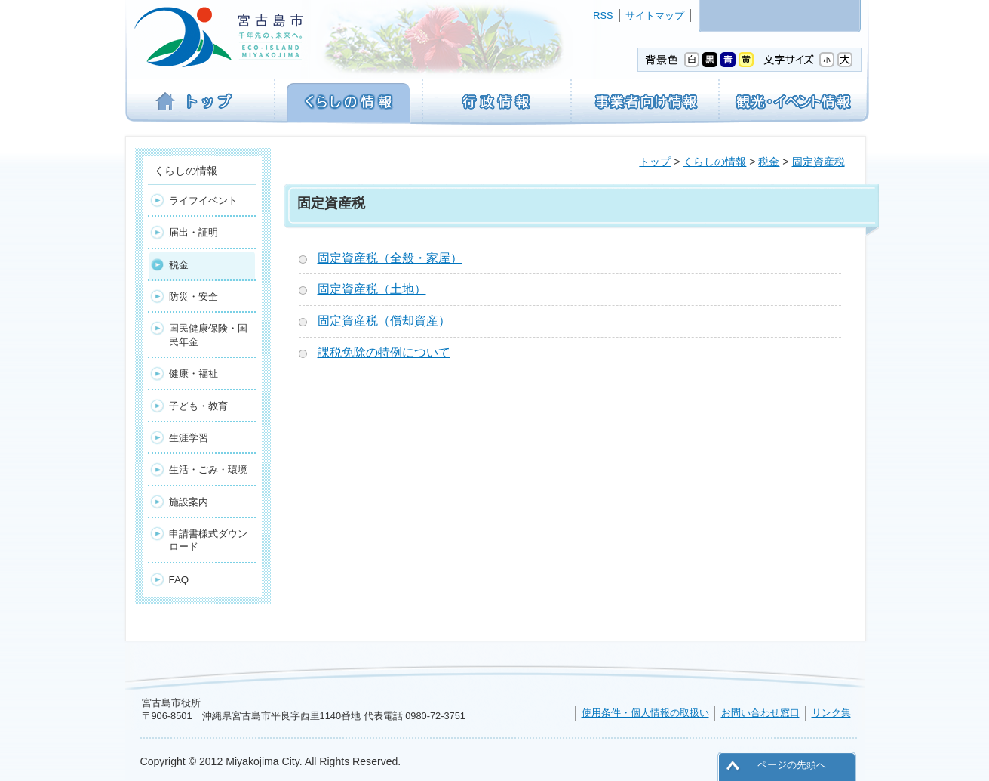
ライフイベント (203, 200)
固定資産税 (818, 162)
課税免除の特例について (384, 352)
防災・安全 (193, 296)
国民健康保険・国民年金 (208, 335)
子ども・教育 (198, 406)
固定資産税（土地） (372, 288)
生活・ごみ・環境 (208, 469)
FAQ (179, 579)
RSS (603, 15)
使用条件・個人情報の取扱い (645, 712)
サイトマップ (654, 15)
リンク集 (831, 712)
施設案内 (188, 502)
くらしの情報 (714, 162)
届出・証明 (193, 232)
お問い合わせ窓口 (760, 712)
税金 (768, 162)
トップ (655, 162)
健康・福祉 (193, 373)
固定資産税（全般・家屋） (390, 258)
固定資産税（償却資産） (384, 320)
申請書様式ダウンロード (208, 540)
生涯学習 (188, 437)
